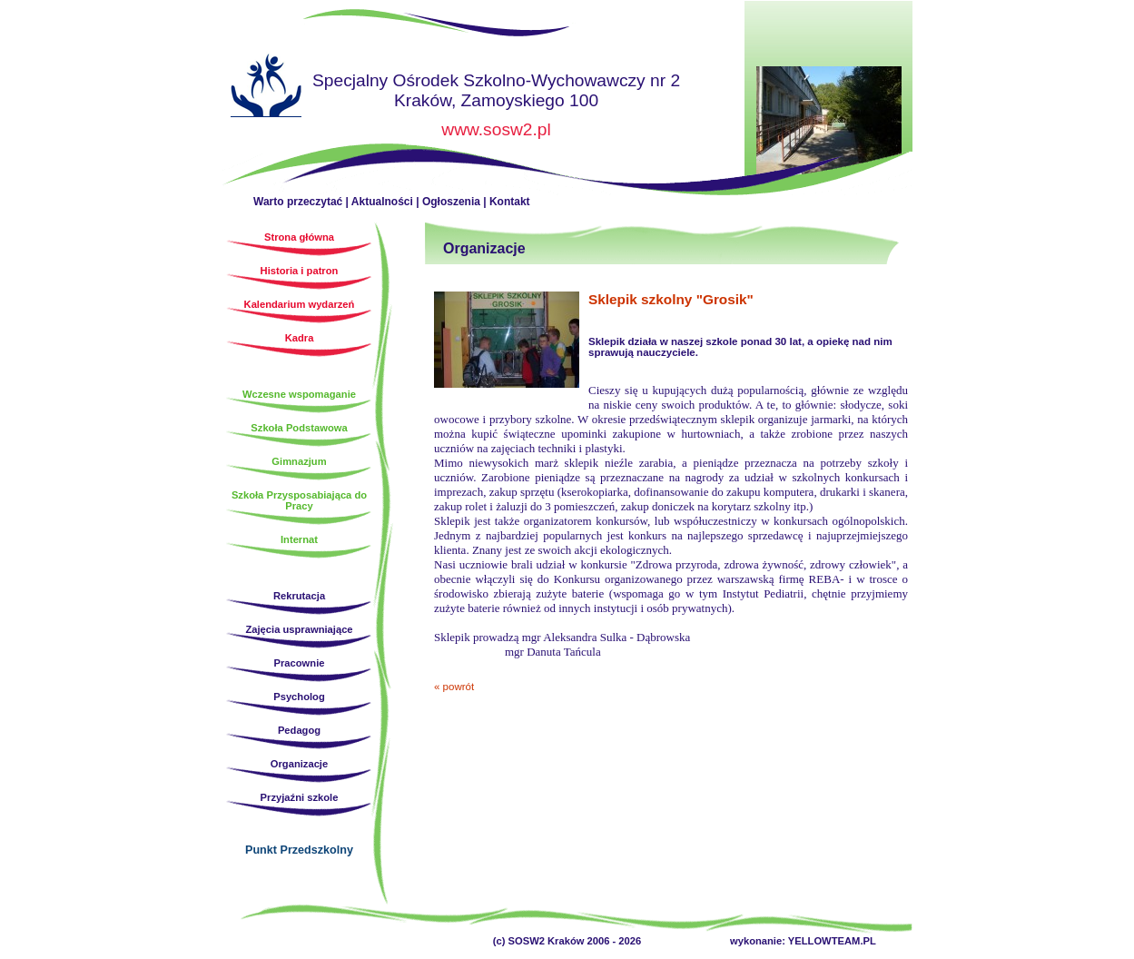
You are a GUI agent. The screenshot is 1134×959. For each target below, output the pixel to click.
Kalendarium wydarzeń (299, 304)
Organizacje (299, 763)
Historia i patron (300, 270)
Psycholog (299, 696)
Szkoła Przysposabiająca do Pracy (299, 500)
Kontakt (509, 201)
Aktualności (382, 201)
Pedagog (299, 730)
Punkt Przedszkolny (299, 850)
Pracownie (299, 662)
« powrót (454, 686)
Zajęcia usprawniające (298, 629)
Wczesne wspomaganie (299, 394)
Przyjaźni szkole (300, 797)
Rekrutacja (299, 595)
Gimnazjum (298, 461)
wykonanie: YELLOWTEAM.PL (803, 940)
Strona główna (266, 88)
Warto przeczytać (297, 201)
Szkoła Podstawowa (299, 427)
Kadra (299, 337)
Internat (299, 539)
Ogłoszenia (451, 201)
